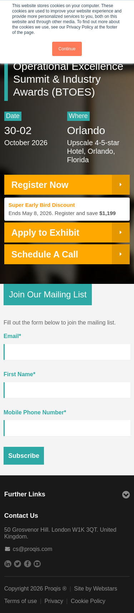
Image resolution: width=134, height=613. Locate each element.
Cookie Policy (88, 601)
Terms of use (20, 601)
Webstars (105, 589)
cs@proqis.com (33, 549)
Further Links (67, 495)
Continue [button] (66, 48)
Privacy (53, 601)
